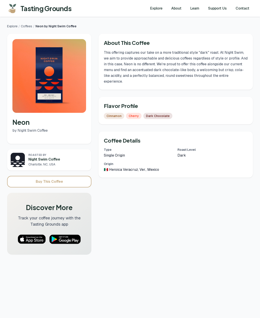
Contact (242, 8)
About (176, 8)
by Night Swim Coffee (30, 130)
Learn (194, 8)
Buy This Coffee (49, 181)
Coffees (26, 26)
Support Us (217, 8)
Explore (156, 8)
